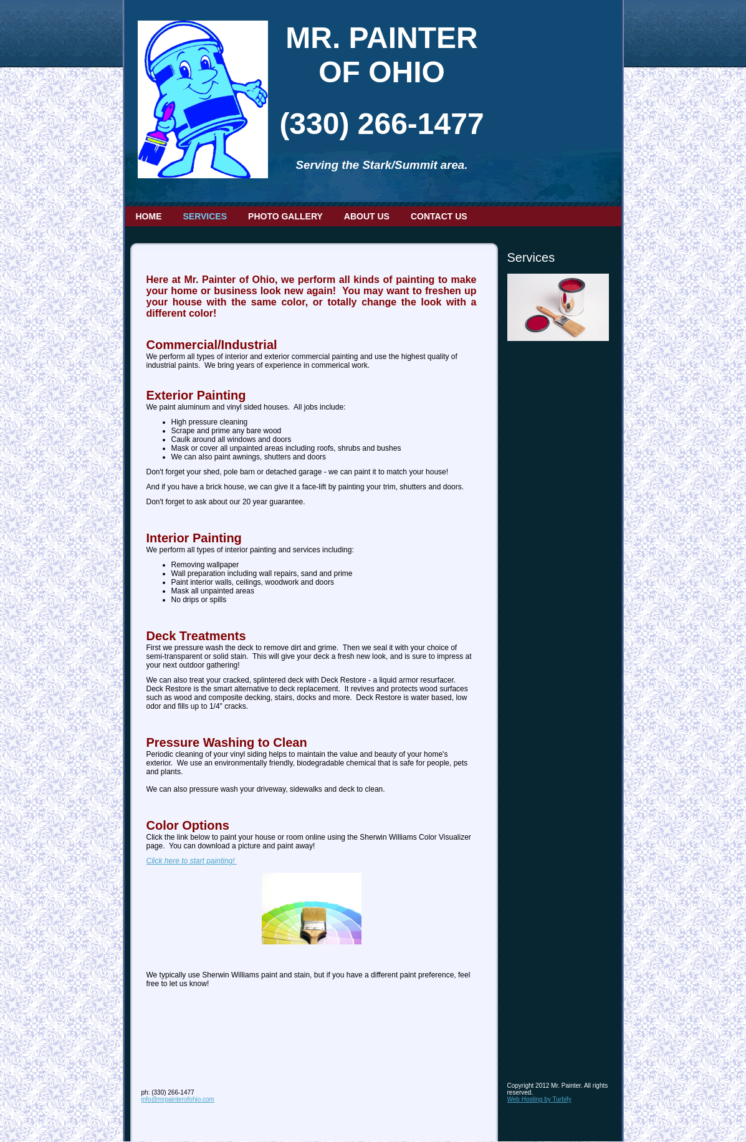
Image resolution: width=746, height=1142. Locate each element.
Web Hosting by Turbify (539, 1099)
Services (205, 216)
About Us (367, 216)
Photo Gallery (285, 216)
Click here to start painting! (191, 860)
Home (149, 216)
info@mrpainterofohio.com (177, 1099)
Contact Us (439, 216)
